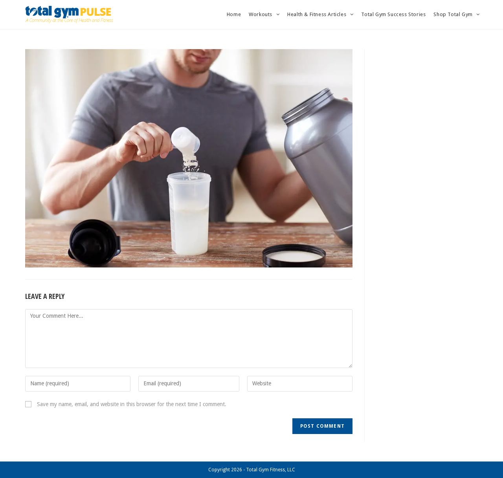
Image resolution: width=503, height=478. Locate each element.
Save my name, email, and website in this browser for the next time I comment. (131, 404)
